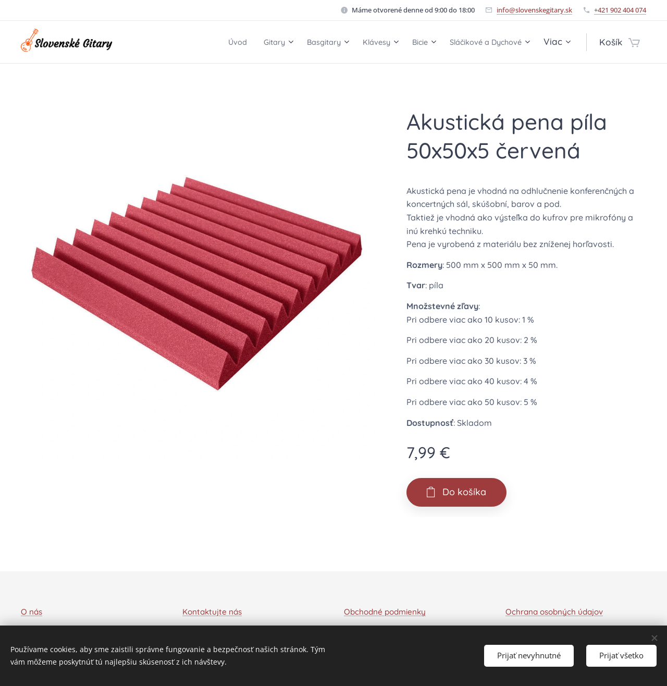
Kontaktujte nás (212, 612)
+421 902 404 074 (620, 10)
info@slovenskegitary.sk (534, 10)
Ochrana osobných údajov (554, 612)
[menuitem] (200, 42)
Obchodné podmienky (385, 612)
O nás (31, 612)
